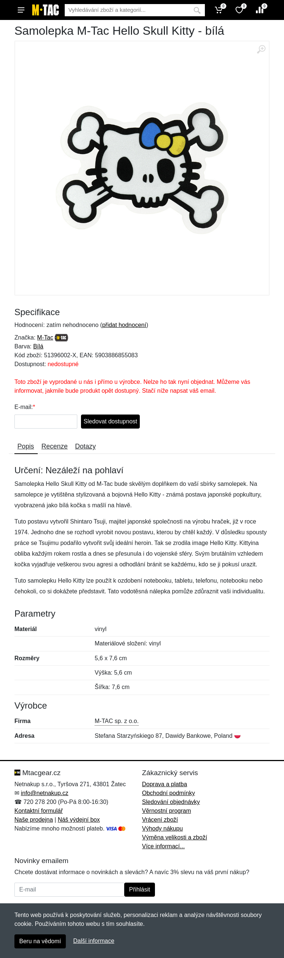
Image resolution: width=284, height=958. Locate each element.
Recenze (54, 446)
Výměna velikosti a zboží (174, 837)
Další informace (93, 941)
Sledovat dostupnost (110, 421)
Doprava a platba (164, 784)
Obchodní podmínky (168, 793)
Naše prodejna (33, 819)
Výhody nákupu (162, 828)
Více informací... (163, 846)
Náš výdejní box (79, 819)
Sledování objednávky (171, 802)
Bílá (38, 346)
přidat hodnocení (124, 325)
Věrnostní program (166, 811)
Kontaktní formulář (38, 811)
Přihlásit (139, 889)
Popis (25, 446)
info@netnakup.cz (44, 793)
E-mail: (23, 407)
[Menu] (21, 10)
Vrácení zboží (160, 819)
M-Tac (45, 337)
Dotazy (85, 446)
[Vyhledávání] (127, 10)
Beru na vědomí (40, 941)
